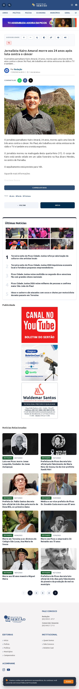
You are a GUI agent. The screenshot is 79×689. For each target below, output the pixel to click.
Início (57, 205)
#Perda (18, 196)
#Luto (11, 196)
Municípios (55, 13)
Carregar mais (39, 188)
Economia (40, 13)
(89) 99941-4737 (48, 619)
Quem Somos (48, 640)
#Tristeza (27, 196)
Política (16, 13)
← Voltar (21, 205)
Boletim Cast (48, 648)
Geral (67, 13)
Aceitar (68, 681)
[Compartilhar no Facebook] (25, 80)
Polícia (28, 13)
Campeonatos (8, 655)
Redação (18, 69)
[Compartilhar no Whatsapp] (19, 80)
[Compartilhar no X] (31, 80)
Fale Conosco (48, 644)
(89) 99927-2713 (48, 626)
